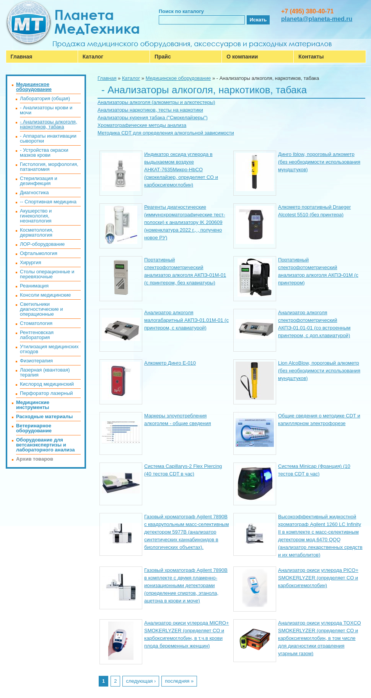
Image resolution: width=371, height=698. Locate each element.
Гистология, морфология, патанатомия (49, 166)
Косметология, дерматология (36, 232)
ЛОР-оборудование (42, 244)
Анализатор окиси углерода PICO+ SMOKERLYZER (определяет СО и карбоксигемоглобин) (318, 577)
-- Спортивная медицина (48, 202)
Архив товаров (34, 459)
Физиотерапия (36, 361)
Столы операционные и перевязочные (47, 274)
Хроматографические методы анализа (142, 125)
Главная (22, 57)
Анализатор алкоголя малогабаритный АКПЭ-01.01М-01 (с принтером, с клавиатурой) (186, 320)
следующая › (141, 681)
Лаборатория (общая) (45, 98)
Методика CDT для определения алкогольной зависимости (166, 133)
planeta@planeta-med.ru (316, 19)
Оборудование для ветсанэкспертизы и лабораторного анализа (45, 445)
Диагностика (34, 192)
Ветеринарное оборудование (34, 428)
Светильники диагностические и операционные (41, 309)
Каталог (93, 57)
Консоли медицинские (45, 295)
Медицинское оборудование (178, 78)
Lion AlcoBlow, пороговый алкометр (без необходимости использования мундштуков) (319, 370)
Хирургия (30, 262)
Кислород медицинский (47, 384)
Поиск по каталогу (181, 11)
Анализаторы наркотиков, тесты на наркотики (150, 110)
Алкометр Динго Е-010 (170, 363)
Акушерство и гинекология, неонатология (36, 216)
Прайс (163, 57)
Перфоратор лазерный (46, 393)
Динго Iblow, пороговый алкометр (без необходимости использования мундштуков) (319, 161)
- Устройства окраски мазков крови (44, 152)
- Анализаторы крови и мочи (46, 110)
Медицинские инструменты (32, 404)
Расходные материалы (44, 416)
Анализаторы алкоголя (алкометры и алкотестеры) (156, 102)
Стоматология (36, 323)
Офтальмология (38, 253)
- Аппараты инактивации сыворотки (48, 138)
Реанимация (34, 286)
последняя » (179, 681)
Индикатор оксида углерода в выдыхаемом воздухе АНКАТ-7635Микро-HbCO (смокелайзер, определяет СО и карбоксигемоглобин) (181, 169)
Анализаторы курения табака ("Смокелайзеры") (153, 117)
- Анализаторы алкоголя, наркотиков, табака (48, 124)
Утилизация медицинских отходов (49, 349)
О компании (242, 57)
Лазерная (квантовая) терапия (45, 372)
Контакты (311, 57)
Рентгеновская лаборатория (37, 335)
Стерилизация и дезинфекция (38, 180)
